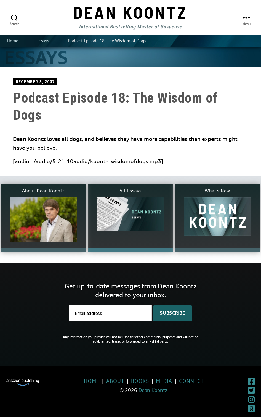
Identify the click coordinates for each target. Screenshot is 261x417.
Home (12, 41)
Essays (43, 41)
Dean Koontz (130, 12)
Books (128, 381)
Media (151, 381)
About (103, 381)
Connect (179, 381)
